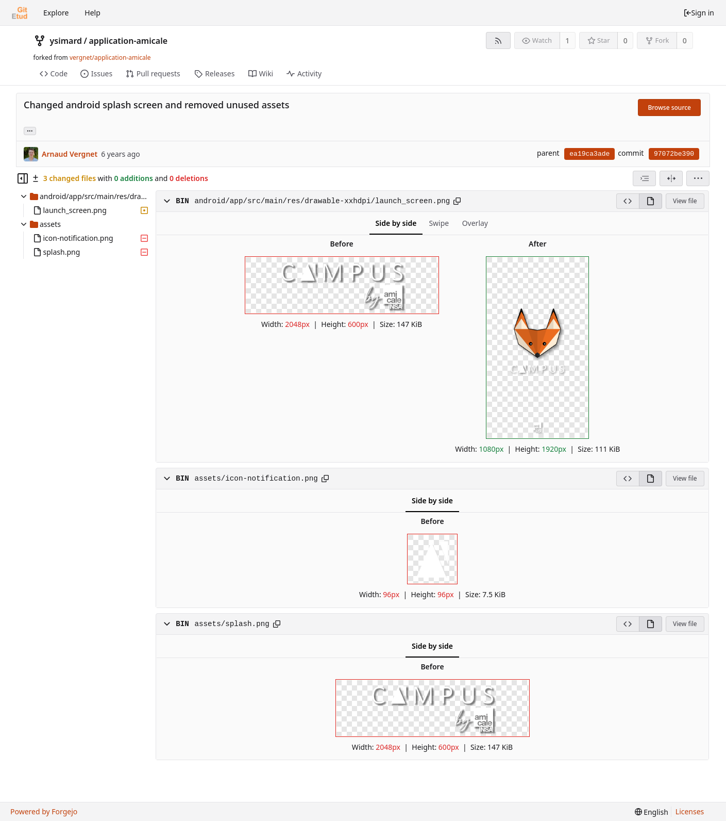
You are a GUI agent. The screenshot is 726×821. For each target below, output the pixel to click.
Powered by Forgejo (43, 811)
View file (685, 200)
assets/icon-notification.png (255, 478)
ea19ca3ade (589, 154)
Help (92, 13)
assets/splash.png (231, 624)
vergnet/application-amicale (110, 57)
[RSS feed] (498, 40)
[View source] (627, 201)
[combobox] (644, 178)
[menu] (698, 178)
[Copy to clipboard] (457, 201)
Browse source (669, 107)
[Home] (19, 13)
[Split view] (671, 178)
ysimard (66, 41)
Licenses (690, 811)
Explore (56, 13)
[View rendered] (650, 201)
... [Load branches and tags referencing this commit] (30, 130)
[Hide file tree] (23, 178)
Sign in (698, 13)
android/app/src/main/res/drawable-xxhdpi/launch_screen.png (322, 201)
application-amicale (128, 41)
